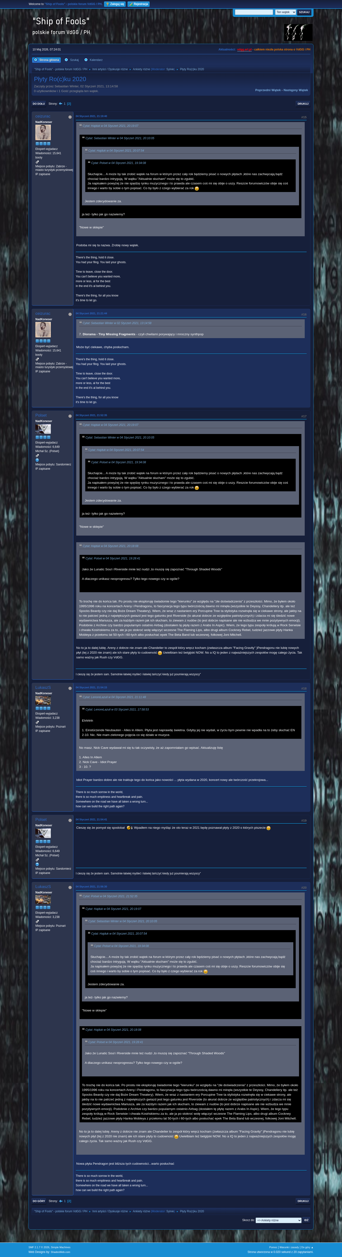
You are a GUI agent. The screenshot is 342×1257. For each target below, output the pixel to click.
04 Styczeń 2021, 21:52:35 (91, 415)
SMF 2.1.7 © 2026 (38, 1247)
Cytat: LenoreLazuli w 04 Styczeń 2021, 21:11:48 (114, 697)
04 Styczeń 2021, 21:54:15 (91, 687)
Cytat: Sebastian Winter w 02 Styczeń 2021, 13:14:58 (117, 323)
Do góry (39, 1201)
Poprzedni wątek (268, 90)
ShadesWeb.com (60, 1252)
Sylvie (170, 69)
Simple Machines (60, 1247)
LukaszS (43, 687)
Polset (41, 415)
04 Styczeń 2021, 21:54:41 (91, 819)
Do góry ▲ (307, 1247)
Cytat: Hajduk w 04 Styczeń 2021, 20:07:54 (116, 150)
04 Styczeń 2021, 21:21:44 (91, 313)
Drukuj (303, 103)
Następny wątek (296, 90)
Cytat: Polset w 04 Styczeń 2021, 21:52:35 (110, 896)
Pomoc (273, 1247)
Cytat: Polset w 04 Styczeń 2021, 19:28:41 (113, 558)
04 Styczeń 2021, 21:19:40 (91, 116)
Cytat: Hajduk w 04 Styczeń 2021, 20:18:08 (110, 546)
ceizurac (42, 116)
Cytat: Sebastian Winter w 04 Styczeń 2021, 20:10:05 (120, 138)
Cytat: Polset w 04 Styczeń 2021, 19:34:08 (118, 163)
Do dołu (39, 103)
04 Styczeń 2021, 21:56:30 (91, 886)
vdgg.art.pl (244, 49)
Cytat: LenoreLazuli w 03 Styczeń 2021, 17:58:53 (117, 709)
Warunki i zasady (289, 1247)
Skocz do (248, 1220)
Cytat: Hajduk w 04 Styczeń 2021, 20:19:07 (110, 126)
